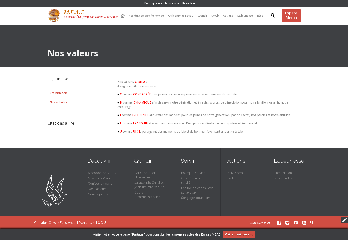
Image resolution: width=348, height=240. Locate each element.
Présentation (58, 93)
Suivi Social (236, 173)
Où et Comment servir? (192, 180)
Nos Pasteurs (97, 189)
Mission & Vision (100, 178)
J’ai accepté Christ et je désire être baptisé (149, 185)
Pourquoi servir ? (193, 173)
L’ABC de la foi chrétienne (144, 175)
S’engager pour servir (196, 198)
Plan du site (87, 222)
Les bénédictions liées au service (197, 190)
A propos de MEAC (102, 173)
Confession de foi (100, 183)
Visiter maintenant (239, 234)
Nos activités (58, 102)
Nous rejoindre (98, 194)
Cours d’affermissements (147, 195)
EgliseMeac (68, 222)
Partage (233, 178)
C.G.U (102, 222)
